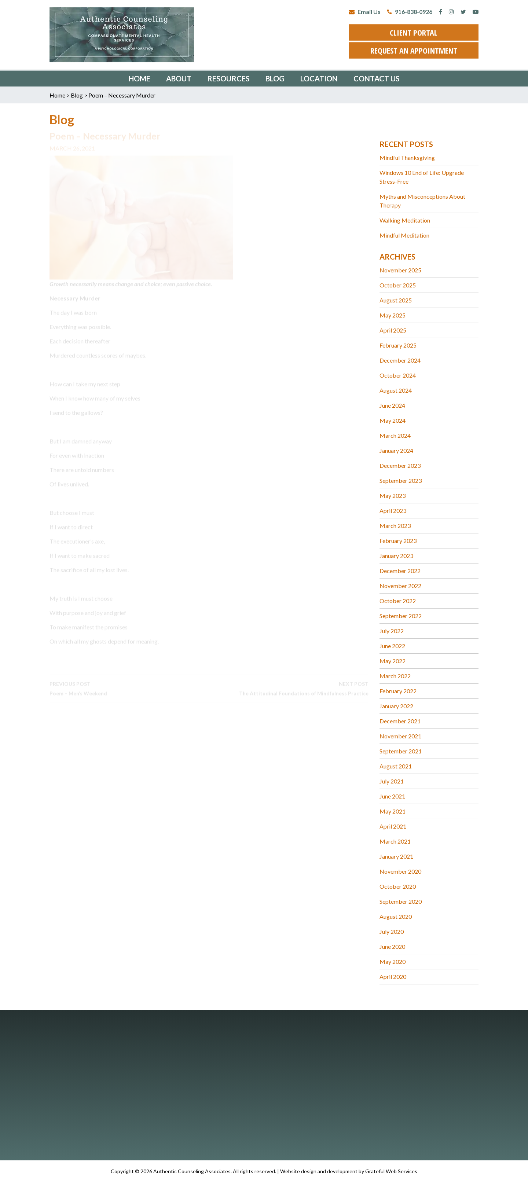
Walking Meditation (405, 220)
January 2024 (396, 450)
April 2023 (393, 510)
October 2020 (398, 886)
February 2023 (398, 540)
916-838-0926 (409, 11)
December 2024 (400, 360)
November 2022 (400, 585)
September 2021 (401, 751)
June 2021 (392, 796)
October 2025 (398, 285)
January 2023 (396, 555)
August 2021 (396, 766)
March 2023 (395, 525)
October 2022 (398, 600)
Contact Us (376, 78)
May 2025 (393, 315)
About (178, 78)
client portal (413, 30)
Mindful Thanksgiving (407, 157)
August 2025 (396, 300)
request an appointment (413, 48)
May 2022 (393, 660)
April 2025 (393, 330)
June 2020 (392, 946)
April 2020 (393, 976)
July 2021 (392, 781)
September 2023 (401, 480)
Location (319, 78)
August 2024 (396, 390)
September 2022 (401, 615)
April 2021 (393, 826)
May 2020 (393, 961)
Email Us (365, 11)
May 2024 (393, 420)
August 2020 (396, 916)
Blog (275, 78)
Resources (228, 78)
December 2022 (400, 570)
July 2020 (392, 931)
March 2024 (395, 435)
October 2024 (398, 375)
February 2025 (398, 345)
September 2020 (401, 901)
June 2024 (392, 405)
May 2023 (393, 495)
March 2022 (395, 675)
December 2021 (400, 720)
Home (139, 78)
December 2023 (400, 465)
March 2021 (395, 841)
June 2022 (392, 645)
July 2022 (392, 630)
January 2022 (396, 705)
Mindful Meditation (404, 235)
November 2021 (400, 736)
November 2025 (400, 270)
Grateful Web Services (391, 1171)
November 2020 (400, 871)
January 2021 (396, 856)
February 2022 (398, 690)
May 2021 (393, 811)
